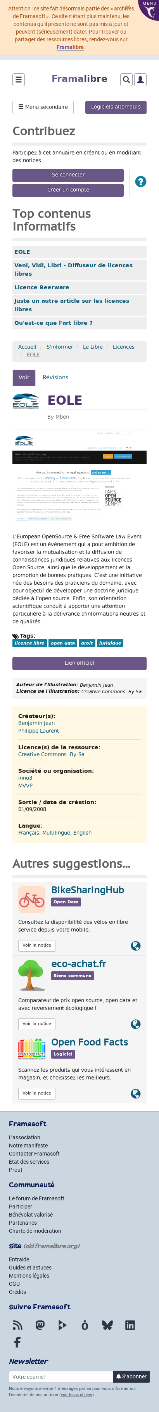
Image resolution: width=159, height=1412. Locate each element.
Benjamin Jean (36, 724)
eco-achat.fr (78, 965)
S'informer (60, 347)
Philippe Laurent (38, 731)
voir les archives (76, 1394)
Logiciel (63, 1054)
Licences (124, 347)
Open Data (66, 902)
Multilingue (56, 833)
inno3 (25, 778)
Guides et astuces (30, 1267)
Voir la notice (36, 945)
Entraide (19, 1259)
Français (28, 833)
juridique (110, 643)
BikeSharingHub (87, 891)
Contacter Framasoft (34, 1154)
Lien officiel (79, 663)
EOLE (22, 252)
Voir (27, 380)
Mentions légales (29, 1276)
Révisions (55, 378)
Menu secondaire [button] (43, 108)
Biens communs (73, 975)
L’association (24, 1137)
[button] (141, 182)
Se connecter (68, 175)
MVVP (25, 786)
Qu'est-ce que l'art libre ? (53, 323)
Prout (15, 1170)
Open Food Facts (89, 1043)
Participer (20, 1206)
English (82, 833)
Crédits (17, 1292)
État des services (29, 1162)
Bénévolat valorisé (31, 1215)
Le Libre (93, 347)
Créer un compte (68, 190)
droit (87, 643)
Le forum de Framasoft (36, 1198)
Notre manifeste (28, 1145)
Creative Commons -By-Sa (51, 755)
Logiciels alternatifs (116, 107)
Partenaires (23, 1223)
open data (63, 643)
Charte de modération (35, 1231)
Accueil (27, 347)
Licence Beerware (41, 287)
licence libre (29, 643)
